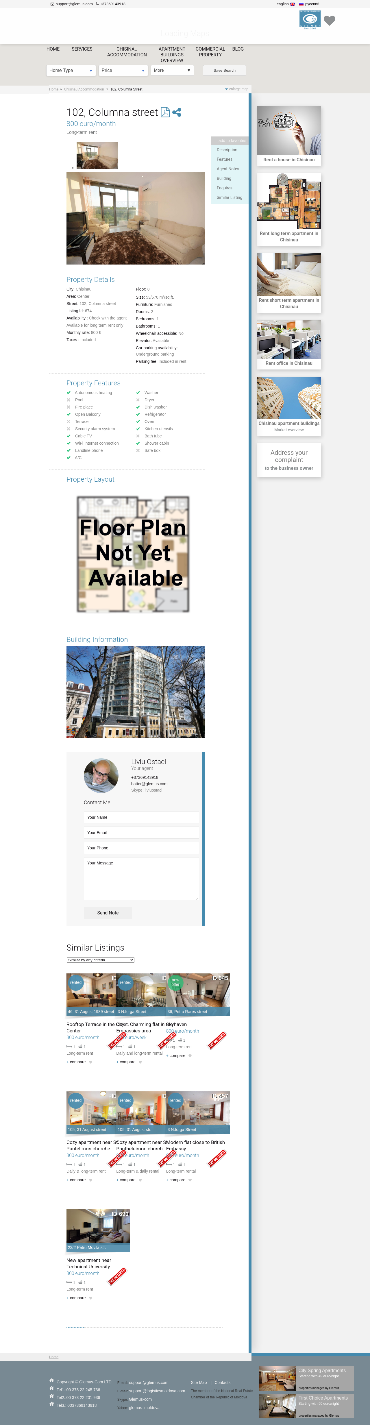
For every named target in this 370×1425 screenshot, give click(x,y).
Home (53, 89)
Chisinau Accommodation (84, 89)
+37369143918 (144, 777)
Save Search (229, 35)
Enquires (224, 188)
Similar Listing (229, 197)
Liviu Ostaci (148, 762)
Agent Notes (228, 169)
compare (76, 1062)
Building (224, 178)
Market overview (289, 430)
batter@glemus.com (149, 783)
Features (224, 159)
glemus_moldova (144, 1407)
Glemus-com (140, 1399)
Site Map (199, 1382)
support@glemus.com (148, 1382)
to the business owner (289, 468)
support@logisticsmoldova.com (157, 1391)
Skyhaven (176, 1024)
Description (227, 149)
